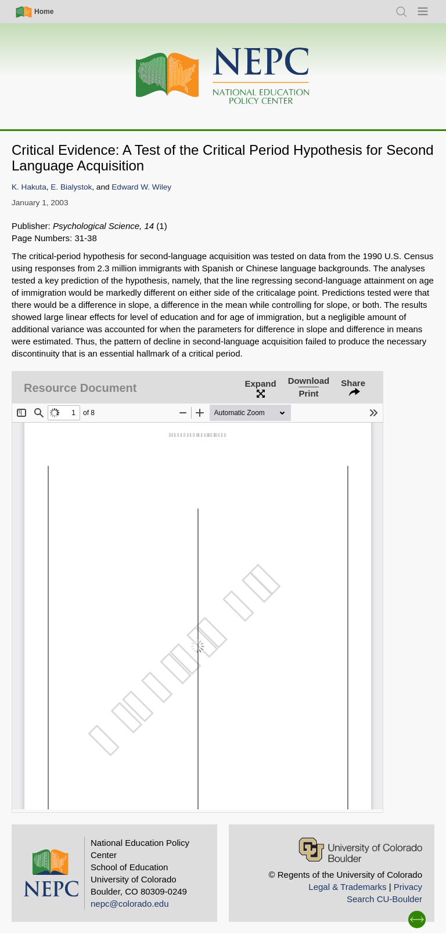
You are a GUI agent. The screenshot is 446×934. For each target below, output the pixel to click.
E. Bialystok (71, 187)
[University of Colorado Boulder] (360, 850)
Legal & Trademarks (347, 887)
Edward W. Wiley (141, 187)
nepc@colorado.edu (130, 903)
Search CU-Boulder (384, 899)
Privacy (408, 887)
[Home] (223, 76)
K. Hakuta (29, 187)
